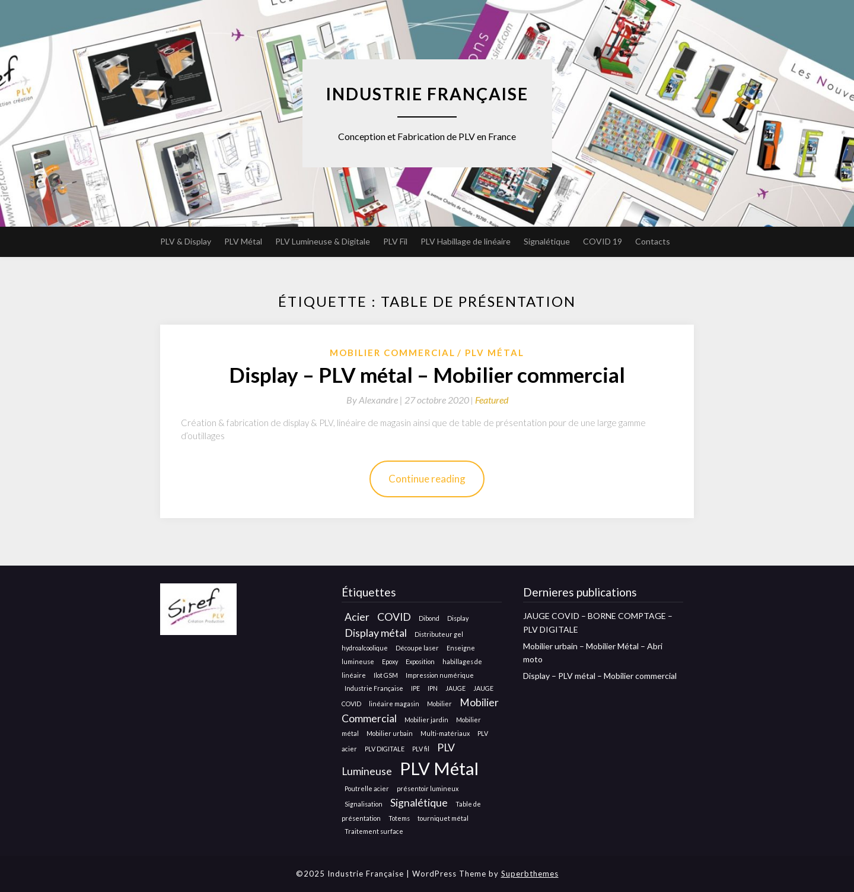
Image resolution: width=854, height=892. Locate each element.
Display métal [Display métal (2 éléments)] (376, 633)
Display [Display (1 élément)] (458, 618)
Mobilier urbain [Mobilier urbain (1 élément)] (390, 733)
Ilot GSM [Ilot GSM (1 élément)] (386, 675)
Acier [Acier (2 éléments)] (357, 617)
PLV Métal (243, 241)
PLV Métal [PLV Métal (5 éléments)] (439, 768)
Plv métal (494, 352)
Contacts (652, 241)
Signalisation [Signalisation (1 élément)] (364, 804)
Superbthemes (530, 873)
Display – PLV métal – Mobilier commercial (427, 374)
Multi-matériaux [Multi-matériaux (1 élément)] (445, 733)
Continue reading (427, 478)
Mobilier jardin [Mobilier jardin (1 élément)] (426, 719)
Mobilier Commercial (392, 352)
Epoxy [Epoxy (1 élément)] (390, 661)
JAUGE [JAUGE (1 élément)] (455, 688)
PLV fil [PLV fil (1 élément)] (420, 749)
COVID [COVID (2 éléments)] (394, 617)
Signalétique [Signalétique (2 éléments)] (419, 802)
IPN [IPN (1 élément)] (433, 688)
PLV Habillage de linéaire (465, 241)
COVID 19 (602, 241)
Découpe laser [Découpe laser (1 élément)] (417, 648)
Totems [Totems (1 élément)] (399, 818)
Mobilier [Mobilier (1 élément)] (439, 703)
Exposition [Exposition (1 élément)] (420, 661)
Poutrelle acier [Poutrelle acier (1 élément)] (367, 788)
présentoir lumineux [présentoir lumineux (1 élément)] (427, 788)
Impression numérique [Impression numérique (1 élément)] (440, 675)
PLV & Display (185, 241)
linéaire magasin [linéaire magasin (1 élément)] (394, 703)
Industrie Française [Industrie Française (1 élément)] (374, 688)
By (375, 399)
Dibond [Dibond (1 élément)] (429, 618)
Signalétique (547, 241)
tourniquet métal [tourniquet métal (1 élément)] (443, 818)
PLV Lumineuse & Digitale (322, 241)
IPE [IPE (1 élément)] (415, 688)
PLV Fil (395, 241)
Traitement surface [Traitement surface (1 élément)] (374, 831)
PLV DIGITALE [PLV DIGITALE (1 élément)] (384, 749)
